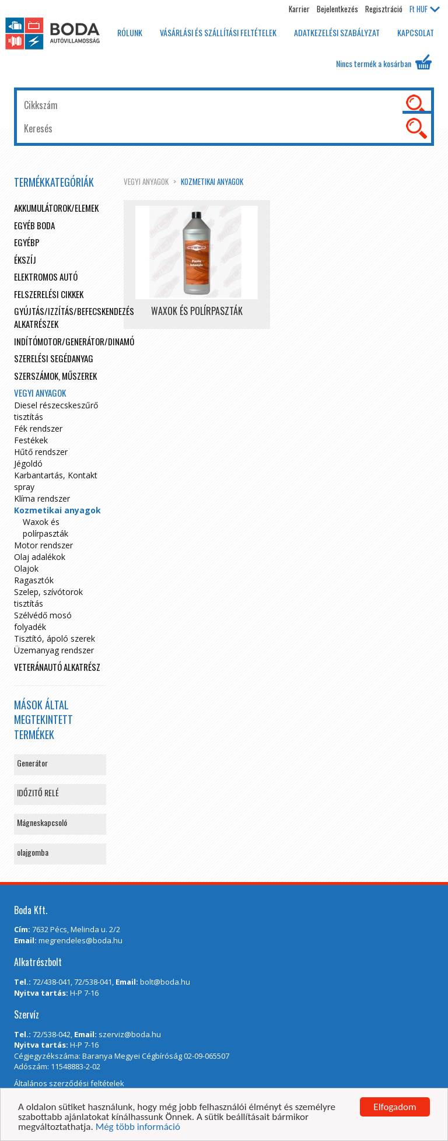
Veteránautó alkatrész (57, 666)
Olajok (26, 568)
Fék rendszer (38, 428)
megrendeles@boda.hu (80, 940)
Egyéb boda (34, 225)
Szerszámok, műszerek (55, 375)
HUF (425, 9)
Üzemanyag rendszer (54, 650)
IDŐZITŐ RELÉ (38, 792)
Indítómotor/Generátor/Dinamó (74, 341)
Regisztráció (383, 9)
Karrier (299, 9)
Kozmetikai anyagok (212, 181)
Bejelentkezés (337, 9)
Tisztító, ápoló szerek (54, 638)
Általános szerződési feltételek (69, 1083)
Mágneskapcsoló (42, 822)
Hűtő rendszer (41, 451)
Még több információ (138, 1130)
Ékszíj (25, 259)
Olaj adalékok (39, 556)
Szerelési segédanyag (53, 358)
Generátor (32, 763)
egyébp (27, 242)
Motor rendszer (43, 545)
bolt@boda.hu (165, 982)
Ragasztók (34, 580)
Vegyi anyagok (146, 181)
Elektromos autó (46, 276)
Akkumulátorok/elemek (56, 207)
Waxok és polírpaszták (45, 527)
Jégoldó (28, 463)
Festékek (31, 440)
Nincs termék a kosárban (384, 61)
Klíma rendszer (42, 498)
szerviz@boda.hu (130, 1034)
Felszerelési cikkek (48, 294)
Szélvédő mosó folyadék (43, 621)
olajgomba (32, 852)
